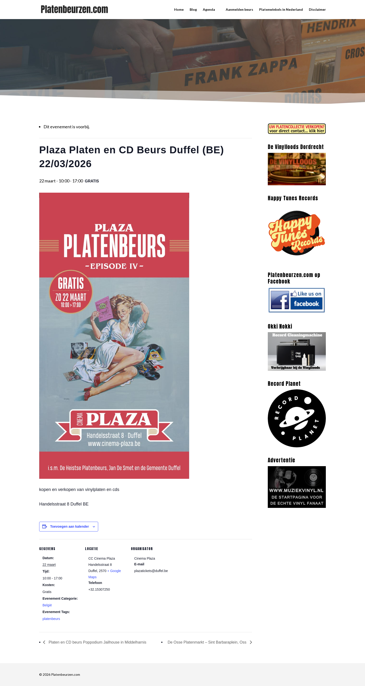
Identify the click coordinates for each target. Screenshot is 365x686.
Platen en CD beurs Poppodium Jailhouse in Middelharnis (97, 642)
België (47, 605)
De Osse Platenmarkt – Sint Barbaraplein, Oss (207, 642)
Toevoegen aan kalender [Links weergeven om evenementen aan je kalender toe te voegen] (69, 526)
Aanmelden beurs (239, 9)
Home (179, 9)
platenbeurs (51, 619)
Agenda (209, 9)
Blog (193, 9)
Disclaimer (317, 9)
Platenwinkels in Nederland (281, 9)
